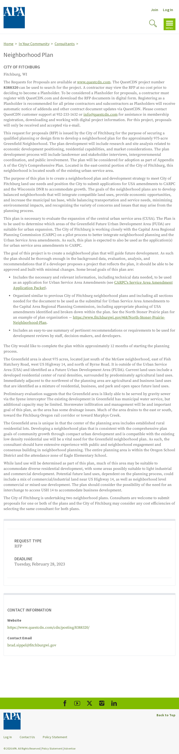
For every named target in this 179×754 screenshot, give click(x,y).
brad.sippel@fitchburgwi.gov (31, 645)
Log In (168, 9)
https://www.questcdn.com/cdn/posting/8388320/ (48, 627)
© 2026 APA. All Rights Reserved (22, 748)
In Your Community (34, 43)
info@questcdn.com (100, 114)
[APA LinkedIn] (114, 703)
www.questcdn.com (93, 82)
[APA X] (89, 703)
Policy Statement (55, 737)
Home (8, 43)
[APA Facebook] (65, 703)
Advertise (69, 748)
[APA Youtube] (77, 703)
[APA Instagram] (102, 703)
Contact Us (27, 737)
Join (154, 9)
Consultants (65, 43)
